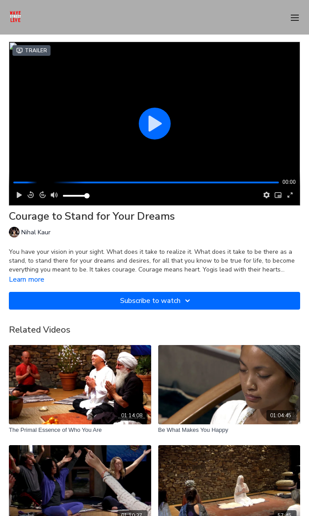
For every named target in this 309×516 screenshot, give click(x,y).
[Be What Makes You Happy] (229, 430)
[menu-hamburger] (294, 17)
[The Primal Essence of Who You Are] (80, 430)
